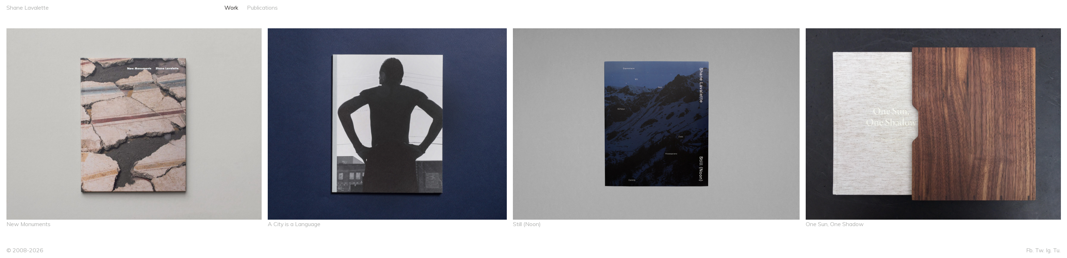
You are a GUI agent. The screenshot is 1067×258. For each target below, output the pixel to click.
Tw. (1039, 250)
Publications (262, 7)
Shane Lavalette (27, 7)
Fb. (1030, 250)
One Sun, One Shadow (835, 224)
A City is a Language (294, 224)
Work (231, 7)
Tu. (1057, 250)
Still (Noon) (527, 224)
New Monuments (28, 224)
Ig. (1049, 250)
